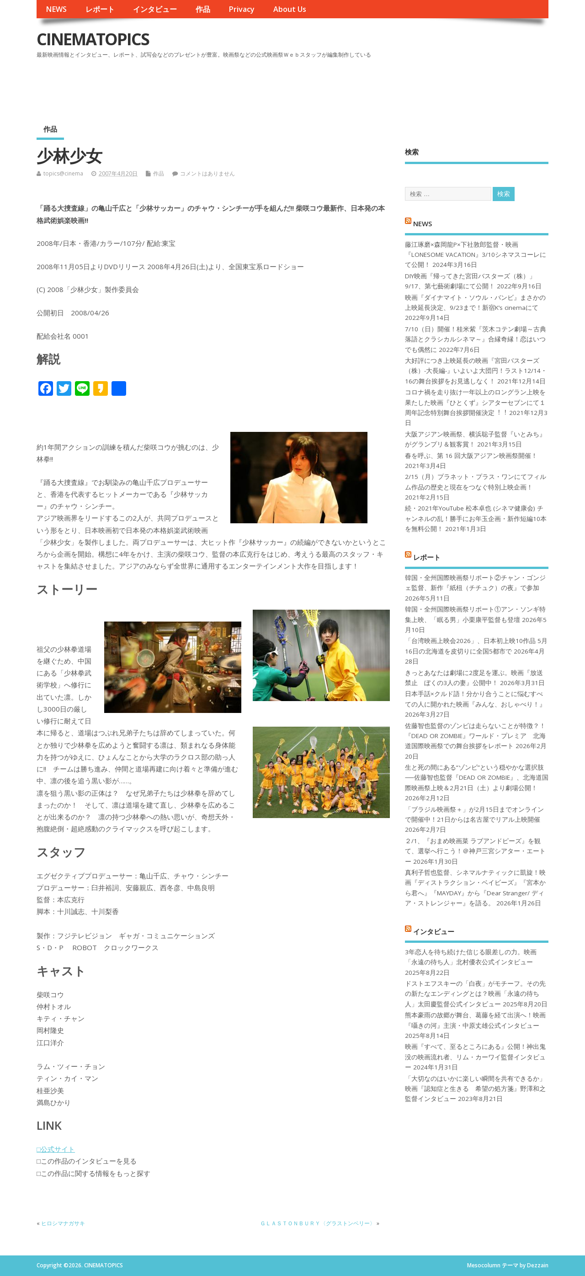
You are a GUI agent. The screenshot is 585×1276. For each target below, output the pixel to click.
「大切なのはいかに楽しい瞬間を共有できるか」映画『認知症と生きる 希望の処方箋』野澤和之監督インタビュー (475, 1088)
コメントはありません (207, 173)
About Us (289, 9)
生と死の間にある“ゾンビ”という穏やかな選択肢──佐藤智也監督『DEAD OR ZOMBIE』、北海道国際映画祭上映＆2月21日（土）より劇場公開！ (476, 777)
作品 (203, 9)
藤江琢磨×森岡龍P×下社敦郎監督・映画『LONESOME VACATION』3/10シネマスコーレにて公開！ (475, 254)
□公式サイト (56, 1149)
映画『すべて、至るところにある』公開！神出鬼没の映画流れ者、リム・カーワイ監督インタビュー (475, 1056)
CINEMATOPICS (93, 39)
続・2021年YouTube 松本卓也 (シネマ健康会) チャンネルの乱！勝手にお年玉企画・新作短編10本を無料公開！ (476, 518)
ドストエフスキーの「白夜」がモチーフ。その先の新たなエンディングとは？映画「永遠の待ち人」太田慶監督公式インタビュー (475, 993)
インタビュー (155, 9)
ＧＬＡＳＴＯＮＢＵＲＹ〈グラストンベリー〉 (317, 1223)
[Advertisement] (374, 86)
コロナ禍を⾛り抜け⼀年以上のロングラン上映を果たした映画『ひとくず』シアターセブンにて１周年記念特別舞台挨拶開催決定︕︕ (475, 402)
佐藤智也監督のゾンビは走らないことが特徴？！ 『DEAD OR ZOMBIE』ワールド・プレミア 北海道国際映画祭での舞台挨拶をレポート (475, 736)
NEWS (56, 9)
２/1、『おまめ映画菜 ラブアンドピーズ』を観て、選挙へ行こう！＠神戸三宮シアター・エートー (475, 851)
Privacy (242, 9)
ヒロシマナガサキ (63, 1223)
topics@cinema (63, 173)
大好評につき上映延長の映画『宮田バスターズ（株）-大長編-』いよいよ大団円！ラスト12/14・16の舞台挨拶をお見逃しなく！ (476, 370)
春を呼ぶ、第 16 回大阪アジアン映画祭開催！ (471, 456)
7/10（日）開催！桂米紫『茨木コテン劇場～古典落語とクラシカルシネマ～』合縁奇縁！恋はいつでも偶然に (475, 339)
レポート (100, 9)
